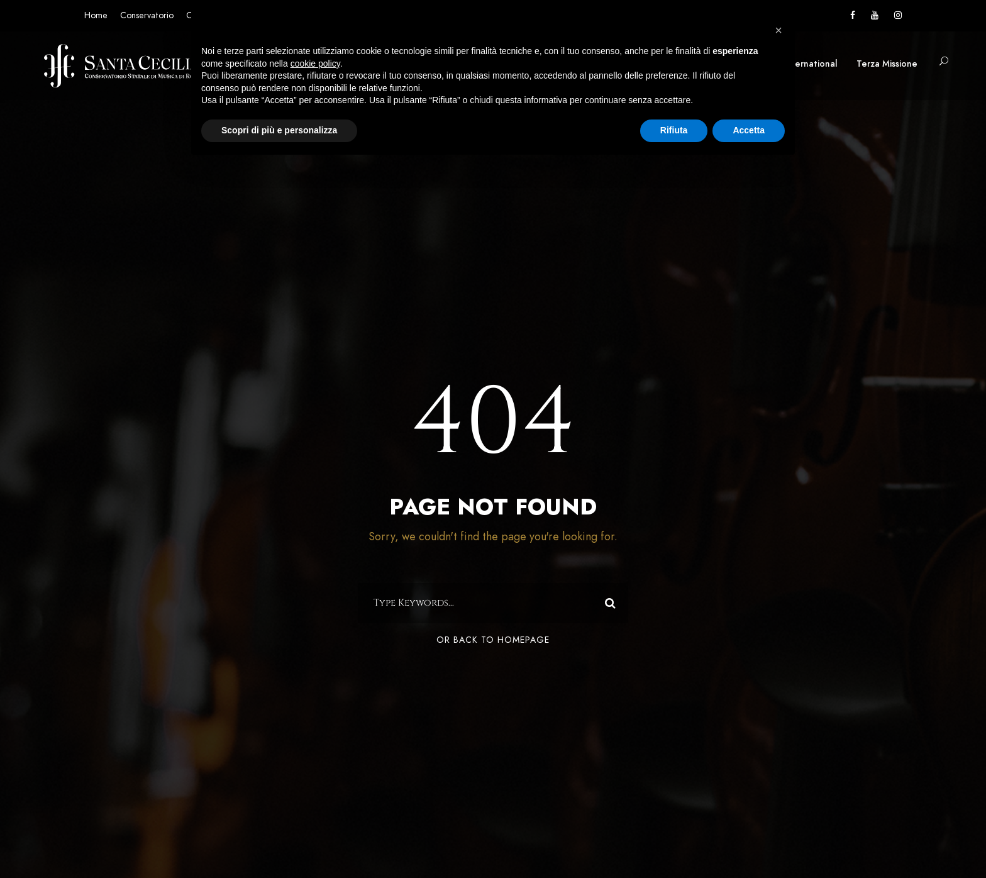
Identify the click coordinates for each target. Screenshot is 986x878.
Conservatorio (147, 15)
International (811, 64)
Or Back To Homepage (493, 640)
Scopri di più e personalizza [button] (279, 130)
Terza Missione (886, 64)
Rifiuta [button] (674, 130)
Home (96, 15)
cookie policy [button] (315, 63)
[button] (778, 30)
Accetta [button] (749, 130)
